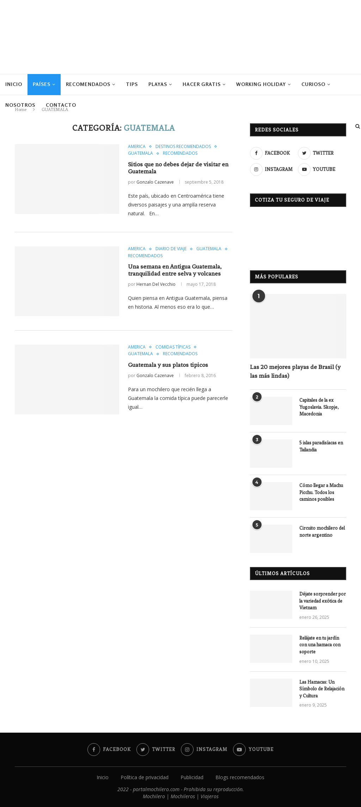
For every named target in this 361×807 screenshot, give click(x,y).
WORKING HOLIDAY (261, 84)
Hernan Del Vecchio (156, 284)
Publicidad (191, 777)
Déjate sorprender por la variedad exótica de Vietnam (322, 600)
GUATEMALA (140, 153)
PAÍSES (41, 84)
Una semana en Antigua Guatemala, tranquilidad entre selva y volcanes (174, 270)
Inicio (13, 84)
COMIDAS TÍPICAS (172, 347)
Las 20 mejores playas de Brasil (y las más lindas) (295, 371)
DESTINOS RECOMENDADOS (183, 146)
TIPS (132, 84)
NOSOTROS (20, 105)
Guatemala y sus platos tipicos (168, 364)
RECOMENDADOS (88, 84)
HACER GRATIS (202, 84)
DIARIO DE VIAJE (170, 248)
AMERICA (137, 146)
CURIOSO (313, 84)
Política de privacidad (145, 777)
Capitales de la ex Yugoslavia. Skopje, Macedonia (319, 407)
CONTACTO (61, 105)
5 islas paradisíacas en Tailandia (321, 446)
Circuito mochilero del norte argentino (322, 531)
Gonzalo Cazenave (155, 182)
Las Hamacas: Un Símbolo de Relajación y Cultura (321, 688)
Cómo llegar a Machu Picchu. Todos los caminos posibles (321, 492)
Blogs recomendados (239, 777)
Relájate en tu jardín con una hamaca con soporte (320, 644)
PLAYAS (157, 84)
